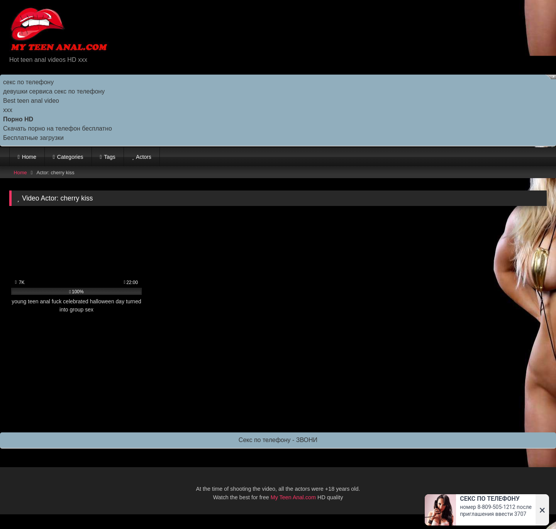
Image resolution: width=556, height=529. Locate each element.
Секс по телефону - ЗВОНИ (278, 440)
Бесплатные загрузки (33, 137)
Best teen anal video (31, 100)
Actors (143, 157)
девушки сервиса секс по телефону (54, 91)
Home (29, 157)
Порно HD (18, 119)
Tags (109, 157)
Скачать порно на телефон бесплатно (57, 128)
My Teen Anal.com (293, 497)
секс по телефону (28, 82)
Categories (70, 157)
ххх (7, 110)
